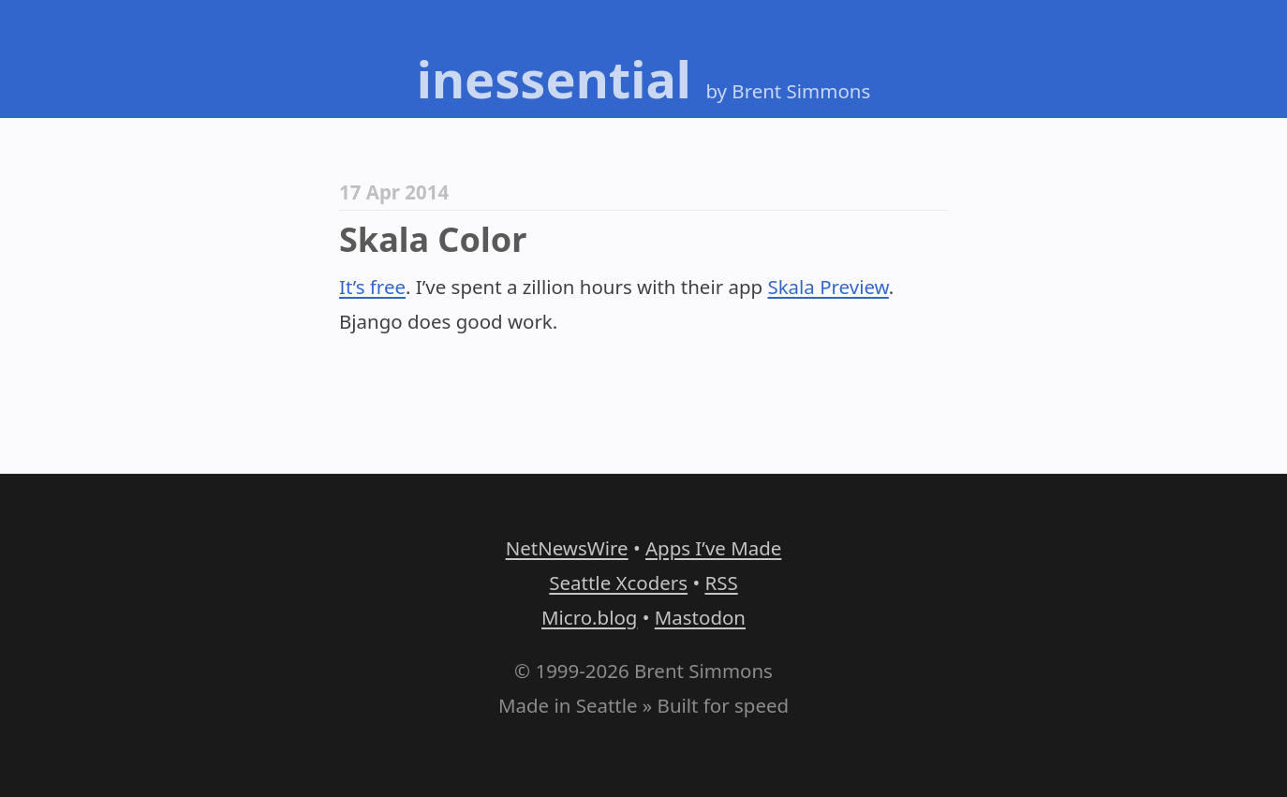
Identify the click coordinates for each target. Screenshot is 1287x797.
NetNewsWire (567, 548)
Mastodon (700, 617)
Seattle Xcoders (618, 582)
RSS (720, 582)
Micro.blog (589, 617)
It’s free (372, 286)
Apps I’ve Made (713, 548)
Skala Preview (827, 286)
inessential (554, 78)
